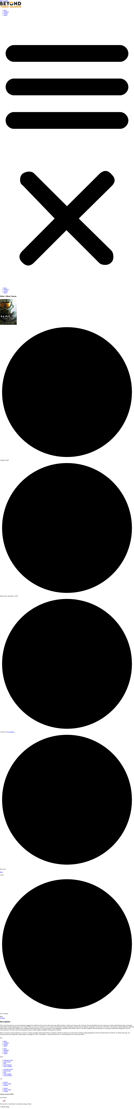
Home (5, 10)
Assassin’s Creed (8, 1060)
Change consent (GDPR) (7, 1094)
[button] (67, 151)
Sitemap (5, 1085)
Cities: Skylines (7, 1066)
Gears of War (7, 1061)
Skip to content (4, 0)
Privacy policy (7, 1083)
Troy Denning (10, 732)
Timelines (6, 12)
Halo (4, 1063)
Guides (5, 15)
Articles (5, 13)
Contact (5, 1082)
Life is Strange (7, 1065)
